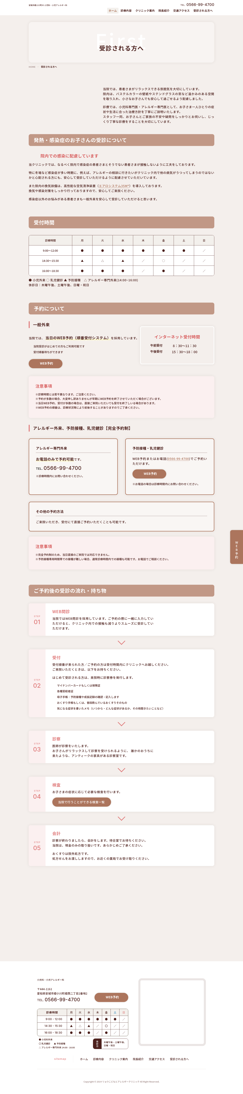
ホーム (84, 1059)
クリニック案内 (145, 10)
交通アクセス (181, 10)
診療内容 (126, 10)
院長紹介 (163, 10)
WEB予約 (48, 373)
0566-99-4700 (176, 466)
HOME (32, 66)
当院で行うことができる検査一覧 (81, 828)
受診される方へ (203, 10)
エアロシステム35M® (114, 191)
